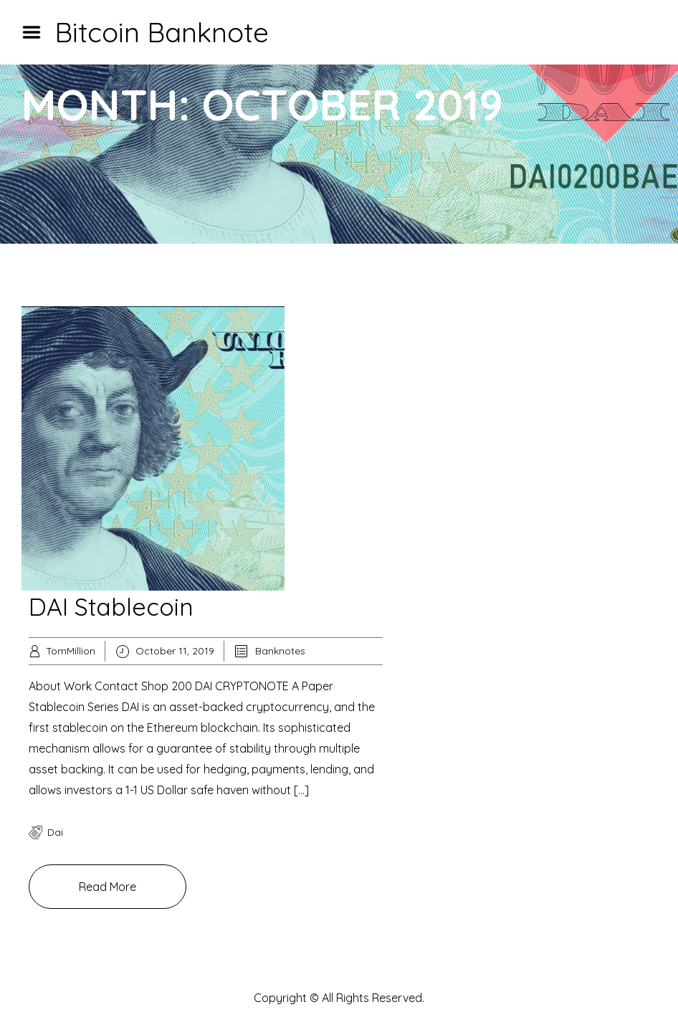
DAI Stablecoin (111, 606)
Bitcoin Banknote (161, 32)
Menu (37, 32)
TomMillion (70, 650)
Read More (107, 886)
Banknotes (280, 650)
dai (55, 832)
